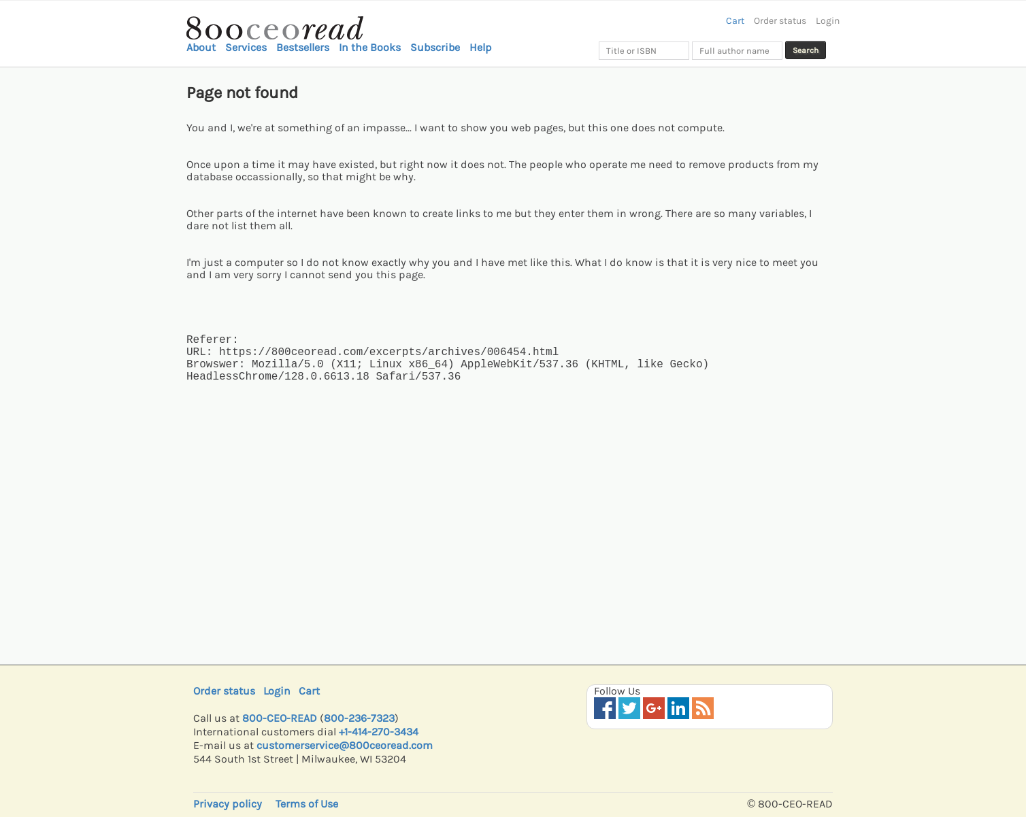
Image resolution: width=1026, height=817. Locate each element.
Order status (780, 21)
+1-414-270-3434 (378, 731)
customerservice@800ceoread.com (344, 745)
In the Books (370, 47)
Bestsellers (302, 47)
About (201, 47)
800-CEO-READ (279, 718)
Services (246, 47)
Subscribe (435, 47)
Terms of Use (307, 803)
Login (828, 21)
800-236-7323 (359, 718)
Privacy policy (227, 803)
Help (480, 47)
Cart (735, 21)
